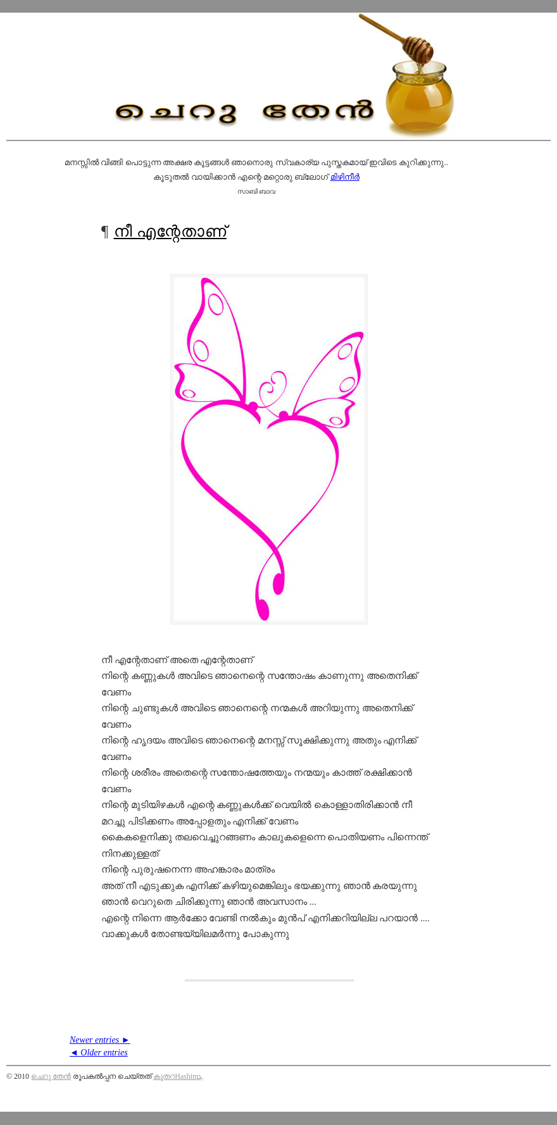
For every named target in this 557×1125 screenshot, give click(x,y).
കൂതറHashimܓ (178, 1076)
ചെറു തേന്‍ (51, 1076)
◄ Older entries (99, 1052)
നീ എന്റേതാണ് (170, 231)
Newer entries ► (100, 1040)
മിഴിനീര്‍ (345, 177)
